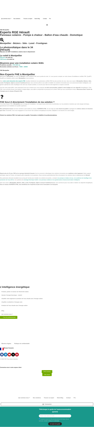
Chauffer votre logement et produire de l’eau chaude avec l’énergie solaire (23, 298)
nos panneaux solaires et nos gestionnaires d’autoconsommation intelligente (59, 179)
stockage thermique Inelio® (31, 179)
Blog (3, 310)
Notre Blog (37, 18)
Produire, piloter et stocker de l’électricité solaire (15, 291)
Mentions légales (6, 343)
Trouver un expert (27, 18)
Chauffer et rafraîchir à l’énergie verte (12, 302)
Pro (50, 18)
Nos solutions (16, 18)
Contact (45, 18)
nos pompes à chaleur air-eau (65, 178)
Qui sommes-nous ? (6, 18)
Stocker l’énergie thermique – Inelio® (12, 295)
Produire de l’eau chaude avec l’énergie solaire (15, 305)
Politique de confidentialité (22, 343)
